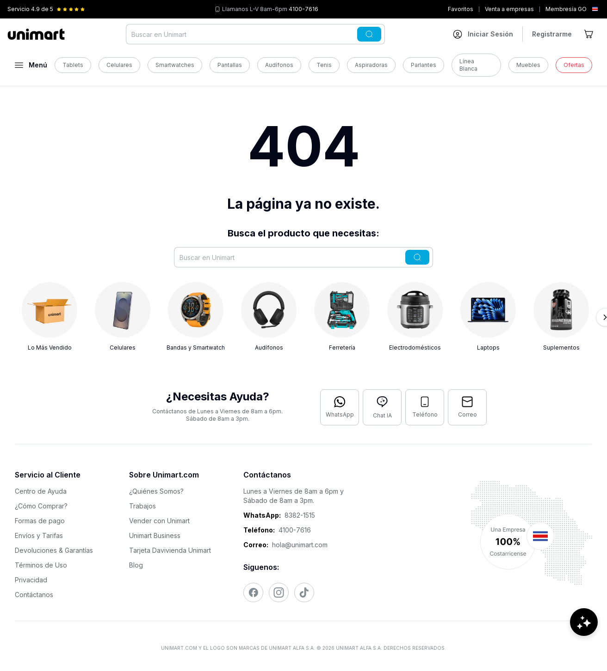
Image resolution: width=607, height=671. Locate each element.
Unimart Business (154, 535)
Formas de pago (40, 521)
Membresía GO (566, 9)
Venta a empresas (509, 9)
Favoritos (460, 9)
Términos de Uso (41, 565)
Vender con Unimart (159, 521)
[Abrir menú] (31, 65)
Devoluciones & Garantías (54, 550)
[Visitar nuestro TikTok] (304, 592)
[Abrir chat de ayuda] (584, 643)
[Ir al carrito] (589, 34)
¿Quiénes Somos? (156, 491)
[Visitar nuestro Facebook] (253, 592)
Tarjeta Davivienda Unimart (170, 550)
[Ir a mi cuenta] (483, 34)
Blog (136, 565)
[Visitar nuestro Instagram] (279, 592)
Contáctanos (34, 594)
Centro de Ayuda (41, 491)
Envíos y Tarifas (39, 535)
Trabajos (142, 506)
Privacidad (31, 580)
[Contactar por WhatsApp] (339, 407)
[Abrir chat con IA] (382, 407)
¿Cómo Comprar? (41, 506)
